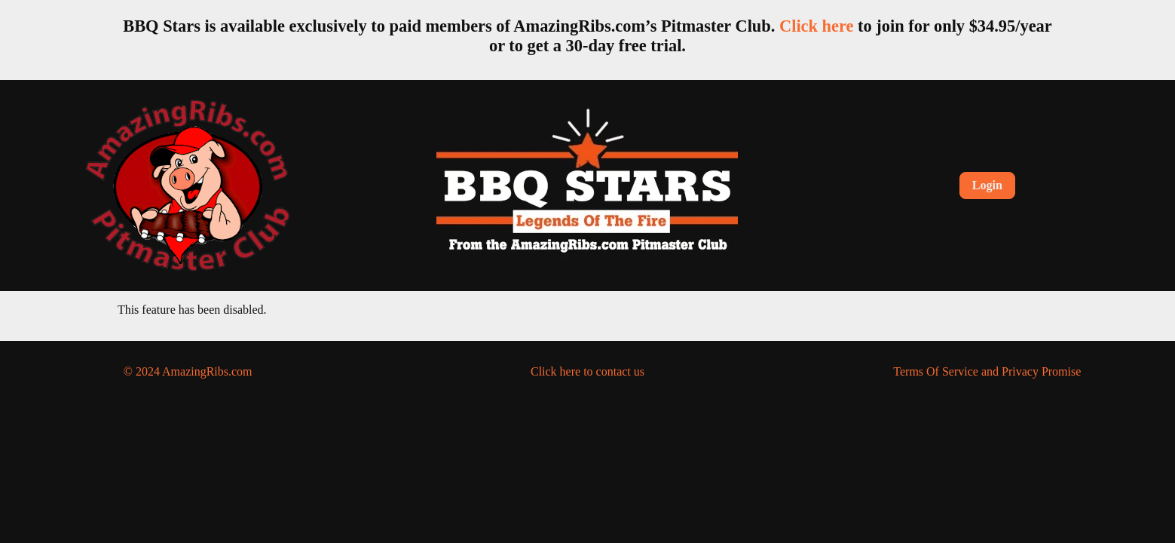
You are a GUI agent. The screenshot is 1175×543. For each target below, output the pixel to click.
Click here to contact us (587, 371)
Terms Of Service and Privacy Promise (987, 371)
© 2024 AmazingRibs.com (188, 371)
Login (987, 185)
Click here (816, 26)
